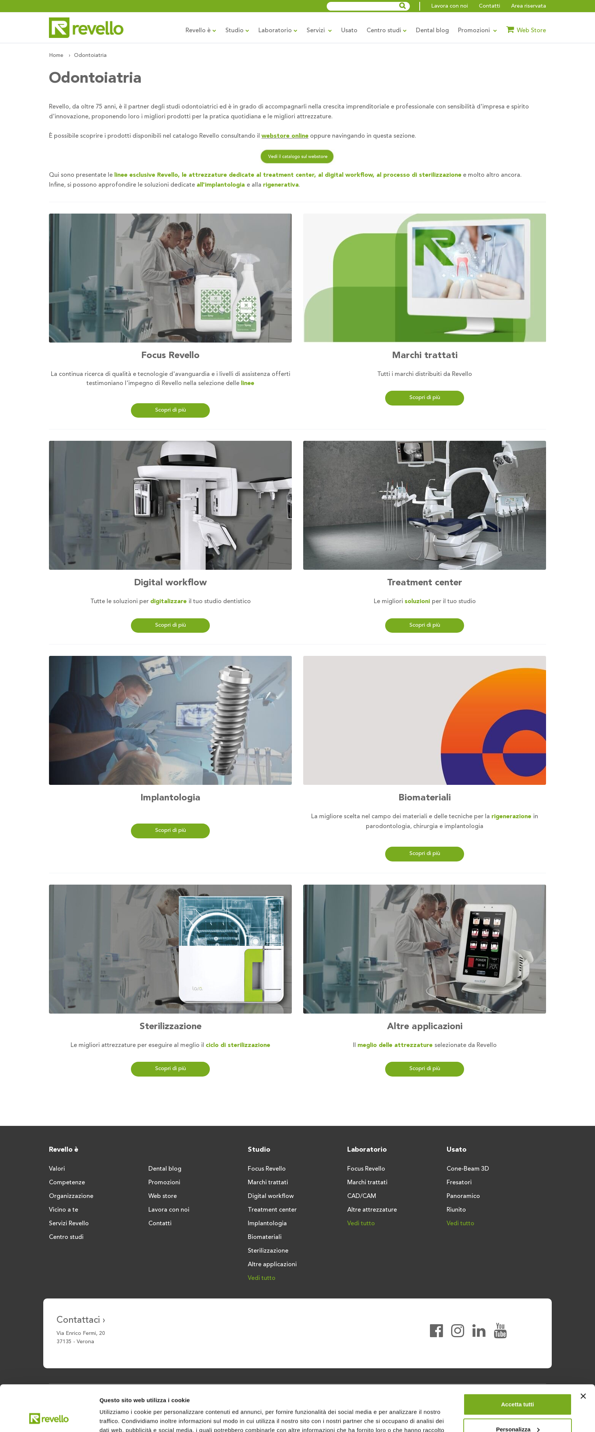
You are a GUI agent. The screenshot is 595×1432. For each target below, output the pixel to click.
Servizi (319, 30)
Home (56, 55)
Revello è (201, 30)
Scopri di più (170, 410)
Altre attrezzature (372, 1210)
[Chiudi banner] (583, 1353)
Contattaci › (81, 1320)
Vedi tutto (261, 1278)
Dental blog (432, 31)
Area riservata (528, 6)
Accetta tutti (517, 1361)
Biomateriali (424, 798)
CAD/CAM (361, 1196)
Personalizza (518, 1386)
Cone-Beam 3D (468, 1169)
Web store (162, 1196)
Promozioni (477, 30)
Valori (57, 1169)
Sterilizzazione (170, 1026)
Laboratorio (278, 30)
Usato (349, 31)
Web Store (526, 29)
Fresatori (459, 1183)
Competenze (67, 1183)
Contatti (489, 6)
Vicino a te (63, 1210)
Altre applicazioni (425, 1026)
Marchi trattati (425, 355)
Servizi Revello (69, 1224)
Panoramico (463, 1196)
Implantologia (170, 798)
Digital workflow (170, 583)
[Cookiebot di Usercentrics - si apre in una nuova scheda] (49, 1417)
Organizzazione (71, 1196)
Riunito (456, 1210)
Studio (237, 30)
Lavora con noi (449, 6)
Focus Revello (170, 355)
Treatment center (424, 583)
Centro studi (387, 30)
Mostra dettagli (119, 1417)
